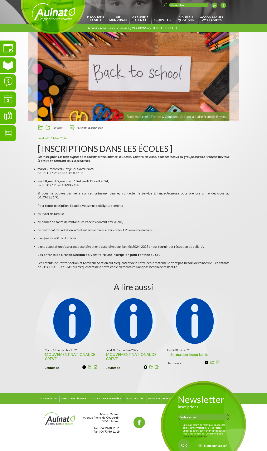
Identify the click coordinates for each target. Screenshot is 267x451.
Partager (58, 127)
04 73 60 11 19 (110, 431)
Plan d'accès (135, 398)
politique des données (195, 436)
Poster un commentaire (90, 127)
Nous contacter (215, 445)
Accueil (92, 28)
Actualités (106, 28)
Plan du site (48, 398)
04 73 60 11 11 (110, 428)
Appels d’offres (159, 398)
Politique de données (106, 398)
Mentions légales (73, 398)
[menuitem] (96, 19)
